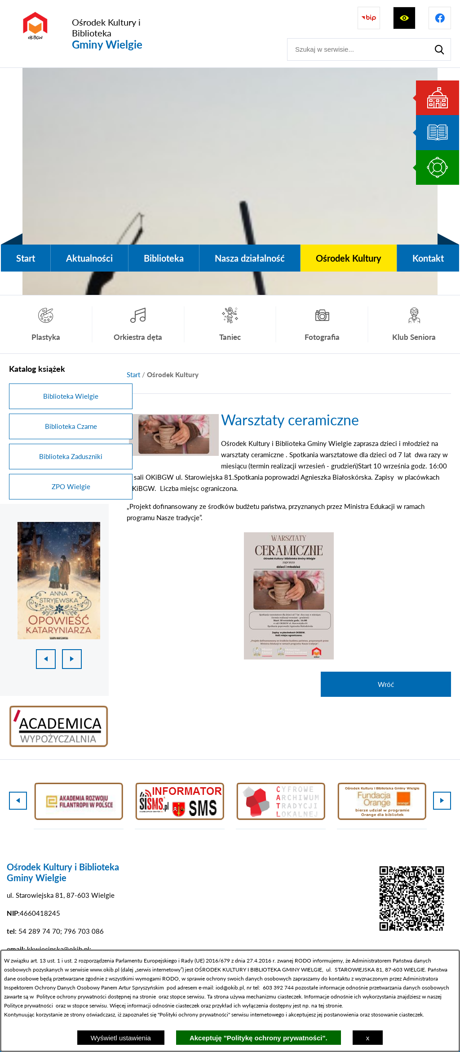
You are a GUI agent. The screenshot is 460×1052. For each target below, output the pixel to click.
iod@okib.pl (230, 987)
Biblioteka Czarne (71, 426)
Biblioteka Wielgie (70, 396)
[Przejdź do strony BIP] (369, 18)
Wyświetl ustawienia (121, 1038)
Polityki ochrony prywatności (193, 1014)
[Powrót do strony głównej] (133, 374)
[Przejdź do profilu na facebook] (440, 18)
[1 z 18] (59, 580)
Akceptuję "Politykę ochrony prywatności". (258, 1038)
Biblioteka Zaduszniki (70, 456)
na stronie (144, 996)
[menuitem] (25, 258)
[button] (174, 453)
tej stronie (330, 1005)
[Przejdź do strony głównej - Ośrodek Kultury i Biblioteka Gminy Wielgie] (93, 34)
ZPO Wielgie (71, 486)
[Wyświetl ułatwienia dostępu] (404, 18)
